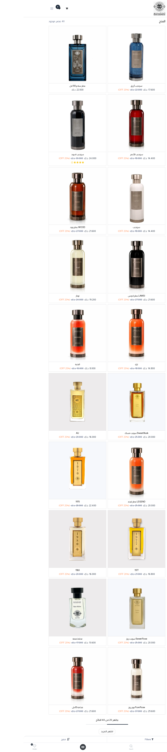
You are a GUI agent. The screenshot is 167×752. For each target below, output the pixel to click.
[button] (40, 739)
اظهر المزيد (83, 731)
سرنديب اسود (54, 154)
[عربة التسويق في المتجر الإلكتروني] (43, 8)
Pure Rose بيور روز (113, 707)
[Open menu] (59, 747)
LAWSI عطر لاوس (113, 296)
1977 (113, 570)
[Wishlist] (11, 746)
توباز (54, 296)
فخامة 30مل (54, 707)
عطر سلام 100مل (54, 86)
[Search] (107, 746)
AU (54, 433)
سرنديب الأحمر (113, 154)
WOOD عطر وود (54, 227)
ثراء (113, 364)
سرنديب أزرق (113, 86)
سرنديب (113, 227)
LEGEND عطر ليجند (113, 502)
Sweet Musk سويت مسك (113, 433)
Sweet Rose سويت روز (113, 639)
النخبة (54, 364)
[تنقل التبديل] (28, 8)
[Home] (156, 746)
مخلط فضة (54, 639)
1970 (54, 502)
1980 (54, 570)
